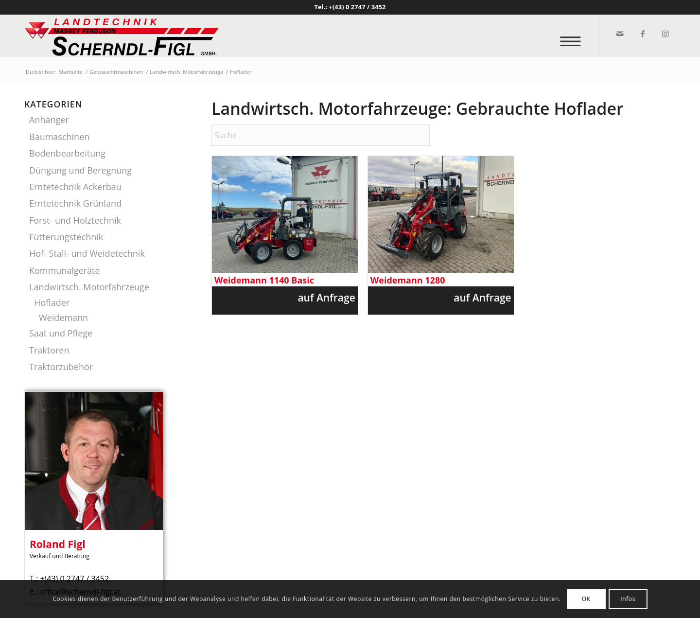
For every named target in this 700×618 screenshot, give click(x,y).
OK (586, 599)
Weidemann (63, 317)
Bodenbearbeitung (67, 153)
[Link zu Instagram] (665, 33)
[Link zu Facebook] (642, 33)
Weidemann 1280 (407, 280)
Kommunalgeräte (64, 270)
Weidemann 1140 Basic (264, 280)
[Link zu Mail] (619, 33)
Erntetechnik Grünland (75, 203)
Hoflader (52, 302)
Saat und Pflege (60, 333)
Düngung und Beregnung (80, 170)
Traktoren (49, 350)
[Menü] (573, 36)
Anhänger (49, 119)
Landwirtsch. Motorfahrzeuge (89, 287)
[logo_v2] (121, 36)
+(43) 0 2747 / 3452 (357, 6)
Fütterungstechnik (66, 237)
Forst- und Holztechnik (75, 220)
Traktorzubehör (61, 366)
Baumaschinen (59, 136)
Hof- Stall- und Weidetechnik (87, 253)
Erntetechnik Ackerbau (75, 187)
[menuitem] (573, 36)
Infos (627, 599)
